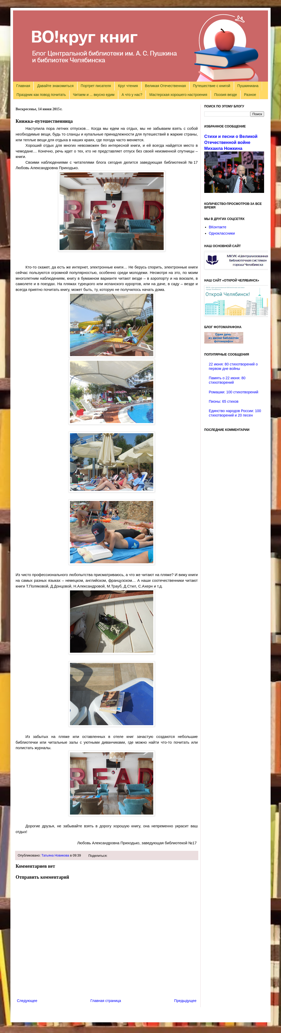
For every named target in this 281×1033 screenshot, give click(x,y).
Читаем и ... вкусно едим (93, 95)
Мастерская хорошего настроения (178, 95)
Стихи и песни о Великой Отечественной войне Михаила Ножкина (230, 142)
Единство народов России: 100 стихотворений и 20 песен (235, 413)
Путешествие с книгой (211, 86)
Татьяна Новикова (55, 855)
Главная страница (106, 1001)
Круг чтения (128, 86)
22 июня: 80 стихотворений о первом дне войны (233, 366)
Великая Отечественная (165, 86)
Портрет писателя (96, 86)
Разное (250, 95)
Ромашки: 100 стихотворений (233, 392)
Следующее (27, 1001)
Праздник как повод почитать (41, 95)
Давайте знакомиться (55, 86)
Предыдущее (185, 1001)
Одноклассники (222, 233)
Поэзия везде (225, 95)
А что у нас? (132, 95)
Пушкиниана (247, 86)
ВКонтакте (217, 227)
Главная (23, 86)
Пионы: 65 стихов (224, 401)
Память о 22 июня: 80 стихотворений (227, 380)
